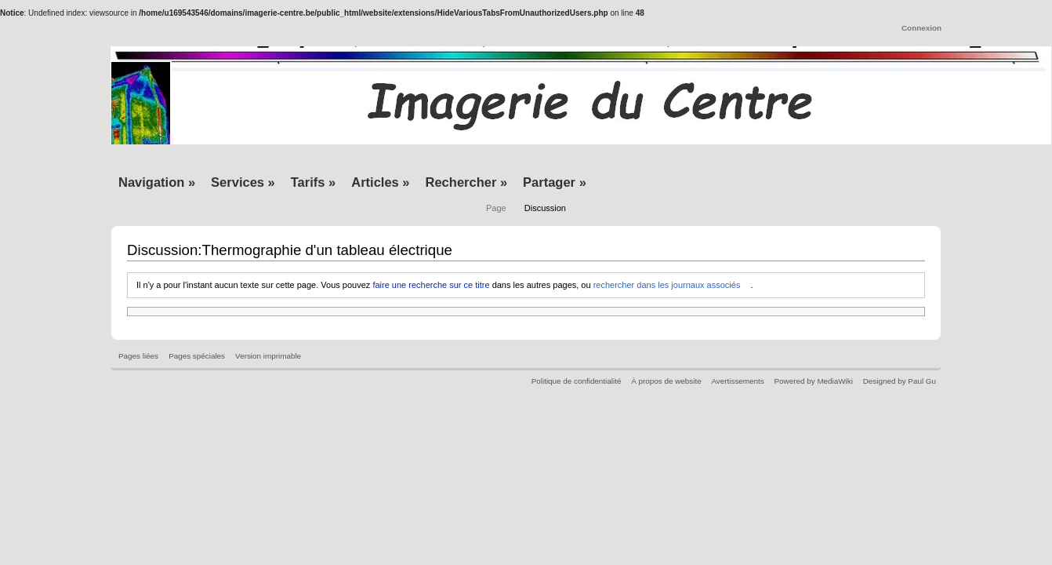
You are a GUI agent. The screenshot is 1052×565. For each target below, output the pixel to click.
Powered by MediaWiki (813, 381)
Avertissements (737, 381)
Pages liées (138, 356)
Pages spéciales (197, 356)
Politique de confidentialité (576, 381)
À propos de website (666, 381)
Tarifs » (313, 182)
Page (496, 208)
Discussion (545, 208)
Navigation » (156, 182)
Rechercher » (467, 182)
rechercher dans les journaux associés (667, 285)
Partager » (554, 182)
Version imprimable (268, 356)
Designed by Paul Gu (899, 381)
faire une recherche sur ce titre (430, 285)
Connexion (921, 28)
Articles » (380, 182)
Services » (243, 182)
